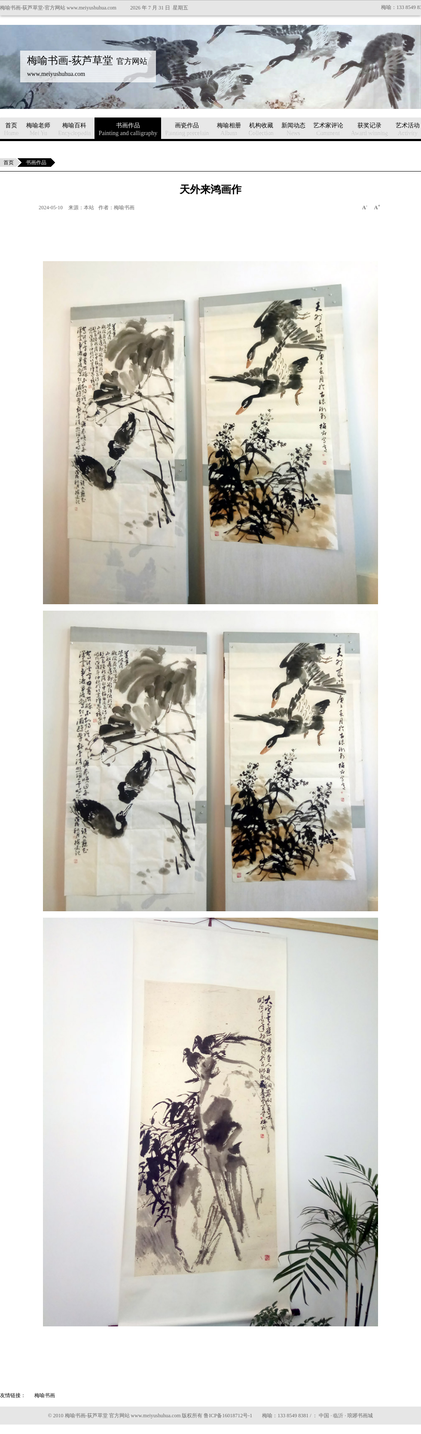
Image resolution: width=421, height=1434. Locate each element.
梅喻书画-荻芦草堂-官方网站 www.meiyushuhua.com (58, 8)
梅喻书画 (44, 1395)
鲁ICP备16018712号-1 (228, 1416)
